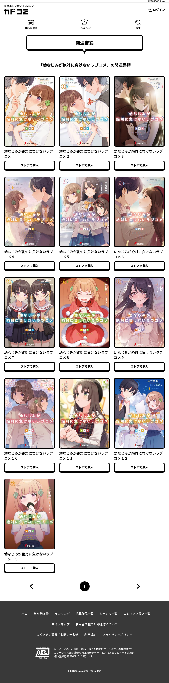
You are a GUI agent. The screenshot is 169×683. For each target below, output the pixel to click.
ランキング (62, 614)
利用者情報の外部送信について (97, 624)
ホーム (23, 614)
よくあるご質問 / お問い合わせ (57, 634)
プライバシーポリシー (117, 634)
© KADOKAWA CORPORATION (84, 671)
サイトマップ (61, 624)
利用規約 (90, 634)
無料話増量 (41, 614)
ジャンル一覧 (108, 614)
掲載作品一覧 (85, 614)
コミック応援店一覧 (136, 614)
